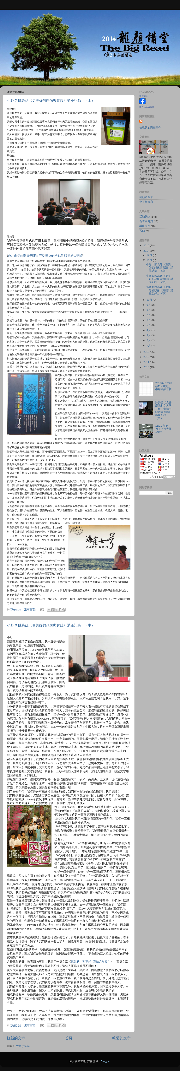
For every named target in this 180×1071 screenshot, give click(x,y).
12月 (150, 255)
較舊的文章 (121, 1038)
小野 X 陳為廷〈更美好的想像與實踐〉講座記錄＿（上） (51, 100)
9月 (149, 304)
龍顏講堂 (143, 96)
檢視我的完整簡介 (150, 127)
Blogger (105, 1061)
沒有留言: (30, 609)
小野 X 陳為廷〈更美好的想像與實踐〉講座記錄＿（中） (51, 625)
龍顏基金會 (146, 197)
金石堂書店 (146, 201)
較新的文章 (16, 1038)
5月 (149, 325)
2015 (146, 245)
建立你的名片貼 (146, 107)
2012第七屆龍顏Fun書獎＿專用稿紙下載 (163, 386)
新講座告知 (146, 221)
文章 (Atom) (23, 1046)
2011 (146, 361)
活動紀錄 (144, 216)
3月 (149, 335)
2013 (146, 351)
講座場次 (144, 225)
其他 (142, 230)
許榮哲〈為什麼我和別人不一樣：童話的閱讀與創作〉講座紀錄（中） (163, 410)
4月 (149, 330)
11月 (150, 260)
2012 (146, 356)
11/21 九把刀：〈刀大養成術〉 (163, 428)
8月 (149, 309)
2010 (146, 367)
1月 (149, 345)
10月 (150, 299)
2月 (149, 340)
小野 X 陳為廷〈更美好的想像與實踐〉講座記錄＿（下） (159, 290)
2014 (146, 250)
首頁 (68, 1038)
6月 (149, 320)
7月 (149, 315)
